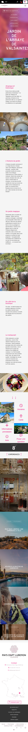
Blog (4, 724)
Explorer (14, 20)
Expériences (19, 726)
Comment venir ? (14, 702)
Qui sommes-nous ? (14, 707)
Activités (14, 14)
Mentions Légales (14, 719)
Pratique (11, 724)
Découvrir (14, 26)
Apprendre (14, 23)
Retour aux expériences (11, 10)
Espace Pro (14, 709)
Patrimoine (14, 17)
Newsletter (14, 717)
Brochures (20, 724)
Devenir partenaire (14, 714)
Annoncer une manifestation (14, 712)
